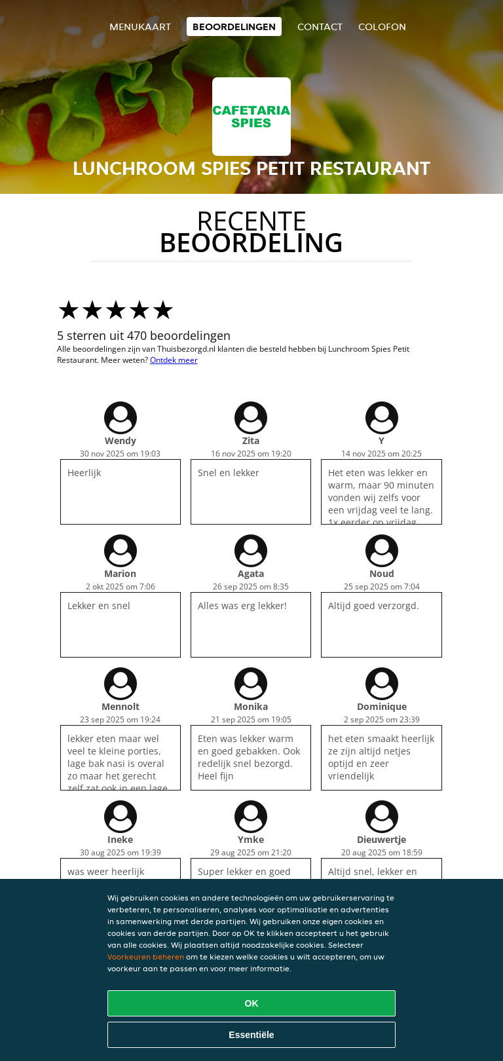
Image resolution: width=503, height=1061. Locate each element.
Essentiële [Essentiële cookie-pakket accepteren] (251, 1035)
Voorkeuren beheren (145, 956)
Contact (320, 26)
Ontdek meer (174, 359)
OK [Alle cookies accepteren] (252, 1003)
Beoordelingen (234, 26)
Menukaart (140, 26)
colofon (382, 26)
